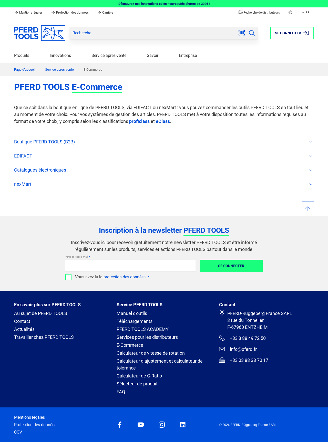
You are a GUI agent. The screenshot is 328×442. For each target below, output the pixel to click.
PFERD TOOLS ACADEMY (143, 329)
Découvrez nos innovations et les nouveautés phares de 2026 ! (164, 4)
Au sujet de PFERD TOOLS (40, 313)
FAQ (121, 391)
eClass (163, 121)
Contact (22, 321)
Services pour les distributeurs (147, 337)
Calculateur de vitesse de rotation (151, 353)
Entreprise (188, 55)
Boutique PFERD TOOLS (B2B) (164, 142)
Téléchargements (134, 321)
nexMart (164, 184)
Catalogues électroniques (164, 170)
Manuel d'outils (132, 313)
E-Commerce (130, 345)
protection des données (125, 277)
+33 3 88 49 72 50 (242, 338)
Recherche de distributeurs (259, 12)
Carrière (105, 12)
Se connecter (231, 266)
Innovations (60, 55)
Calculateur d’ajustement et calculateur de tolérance (160, 364)
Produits (21, 55)
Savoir (152, 55)
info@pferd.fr (238, 349)
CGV (18, 432)
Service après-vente (108, 55)
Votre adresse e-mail (76, 256)
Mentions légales (28, 12)
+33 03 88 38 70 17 (243, 360)
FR (305, 12)
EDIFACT (164, 156)
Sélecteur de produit (137, 383)
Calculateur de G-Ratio (139, 375)
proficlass (139, 121)
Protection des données (70, 12)
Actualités (24, 329)
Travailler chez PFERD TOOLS (44, 337)
